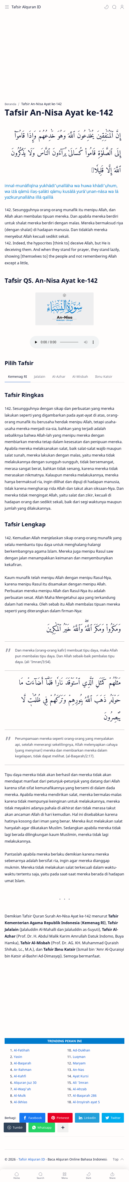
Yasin (18, 1056)
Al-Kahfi (20, 1076)
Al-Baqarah (22, 1063)
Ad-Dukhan (81, 1050)
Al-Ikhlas (20, 1102)
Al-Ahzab (80, 1089)
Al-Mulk (20, 1095)
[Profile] (122, 6)
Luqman (79, 1056)
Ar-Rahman (22, 1069)
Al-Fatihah (22, 1050)
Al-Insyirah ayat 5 (86, 1102)
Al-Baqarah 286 (85, 1095)
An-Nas (78, 1069)
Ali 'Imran (80, 1082)
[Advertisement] (64, 60)
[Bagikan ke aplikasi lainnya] (62, 1127)
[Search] (114, 6)
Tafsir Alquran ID (26, 6)
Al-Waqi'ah (22, 1089)
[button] (106, 6)
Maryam (79, 1063)
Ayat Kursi (81, 1076)
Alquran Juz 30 (25, 1082)
